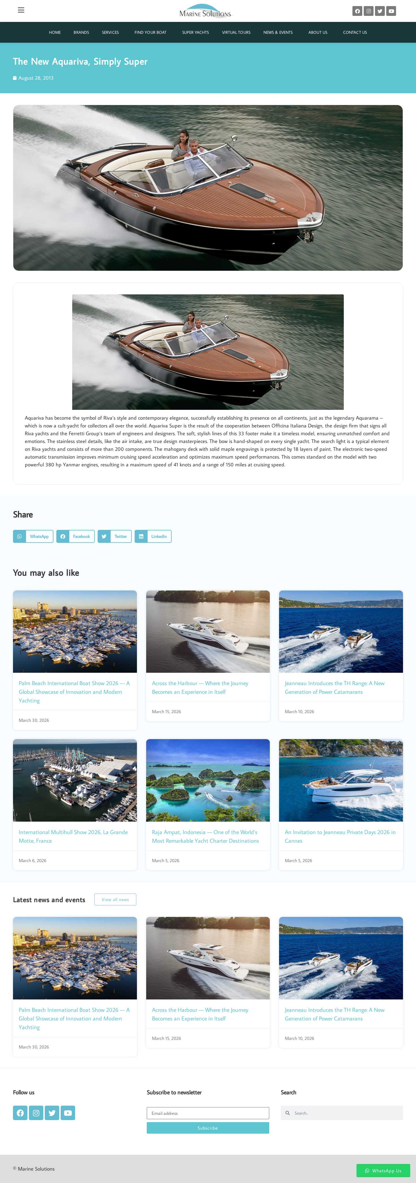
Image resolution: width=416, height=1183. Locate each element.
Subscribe (208, 1128)
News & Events (279, 32)
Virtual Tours (236, 32)
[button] (33, 536)
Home (55, 32)
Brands (81, 32)
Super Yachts (195, 32)
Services (112, 32)
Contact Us (355, 32)
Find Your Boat (152, 32)
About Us (319, 32)
